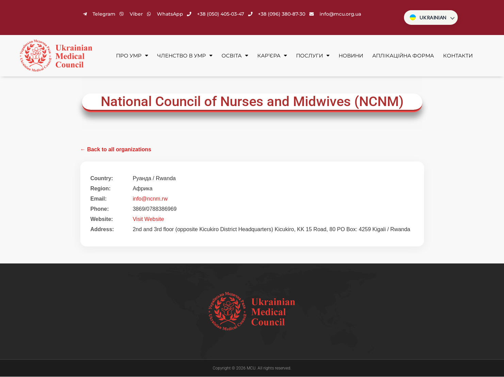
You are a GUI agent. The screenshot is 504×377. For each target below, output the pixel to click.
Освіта (235, 56)
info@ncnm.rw (150, 199)
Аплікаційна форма (403, 56)
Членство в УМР (184, 56)
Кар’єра (272, 56)
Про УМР (132, 56)
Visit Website (148, 219)
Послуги (312, 56)
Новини (351, 56)
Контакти (458, 56)
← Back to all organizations (115, 150)
